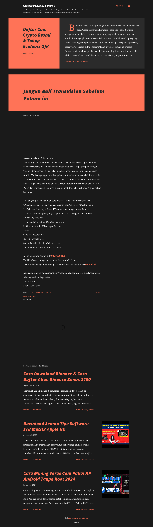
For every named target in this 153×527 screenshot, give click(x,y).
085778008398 (58, 256)
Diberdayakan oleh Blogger (76, 518)
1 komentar (36, 459)
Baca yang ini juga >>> (85, 410)
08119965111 (90, 264)
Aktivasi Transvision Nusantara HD (43, 293)
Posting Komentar (80, 62)
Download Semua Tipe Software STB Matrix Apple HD (56, 426)
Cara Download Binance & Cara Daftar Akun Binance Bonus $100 (57, 376)
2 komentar (36, 410)
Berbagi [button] (68, 62)
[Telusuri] (119, 6)
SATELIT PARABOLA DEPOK (39, 6)
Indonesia (33, 296)
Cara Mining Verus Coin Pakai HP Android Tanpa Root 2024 (57, 476)
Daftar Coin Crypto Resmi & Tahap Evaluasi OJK (36, 37)
